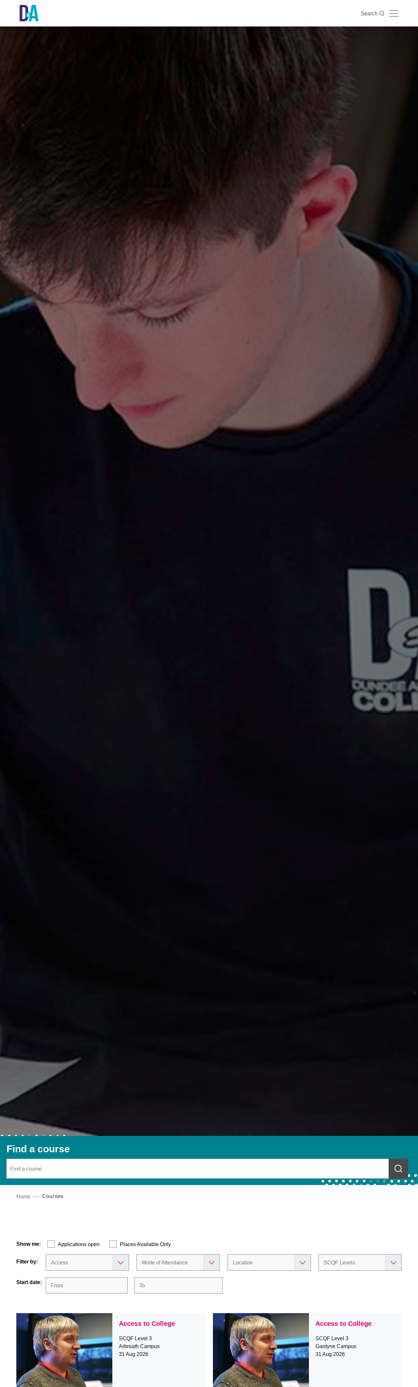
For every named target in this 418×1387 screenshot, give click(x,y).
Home (23, 1196)
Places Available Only (145, 1244)
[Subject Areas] (87, 1262)
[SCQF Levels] (360, 1262)
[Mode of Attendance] (178, 1262)
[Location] (269, 1262)
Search (372, 13)
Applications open (79, 1244)
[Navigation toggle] (393, 13)
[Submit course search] (398, 1168)
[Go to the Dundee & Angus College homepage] (29, 13)
